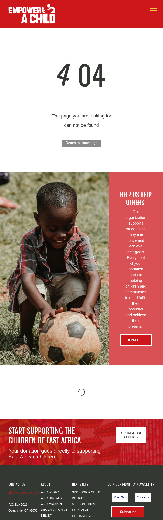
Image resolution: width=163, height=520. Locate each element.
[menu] (153, 10)
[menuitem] (58, 492)
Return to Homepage (81, 143)
